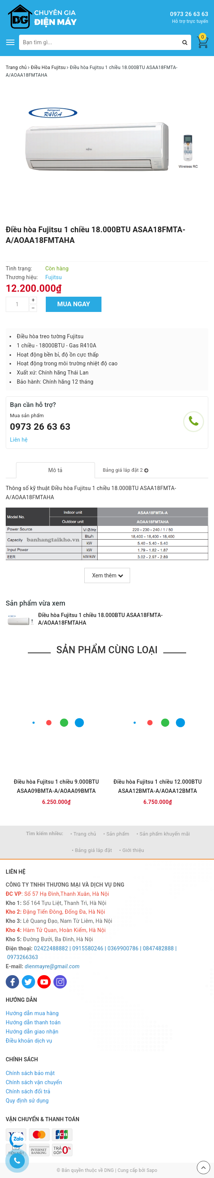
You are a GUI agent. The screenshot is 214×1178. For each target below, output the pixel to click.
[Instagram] (60, 981)
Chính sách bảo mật (30, 1073)
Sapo (151, 1170)
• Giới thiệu (131, 850)
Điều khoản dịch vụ (29, 1041)
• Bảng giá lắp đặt (92, 850)
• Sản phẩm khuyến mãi (163, 834)
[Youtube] (44, 981)
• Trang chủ (83, 834)
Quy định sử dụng (27, 1101)
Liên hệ (18, 440)
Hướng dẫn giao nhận (32, 1032)
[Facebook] (12, 981)
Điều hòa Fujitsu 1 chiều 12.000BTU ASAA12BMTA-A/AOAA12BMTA (158, 786)
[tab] (55, 470)
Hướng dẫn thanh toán (33, 1022)
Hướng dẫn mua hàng (32, 1013)
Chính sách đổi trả (28, 1091)
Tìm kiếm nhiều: (44, 833)
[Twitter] (28, 981)
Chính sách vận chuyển (34, 1082)
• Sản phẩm (116, 834)
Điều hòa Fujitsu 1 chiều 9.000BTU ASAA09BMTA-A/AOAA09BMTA (56, 786)
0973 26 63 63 (189, 14)
